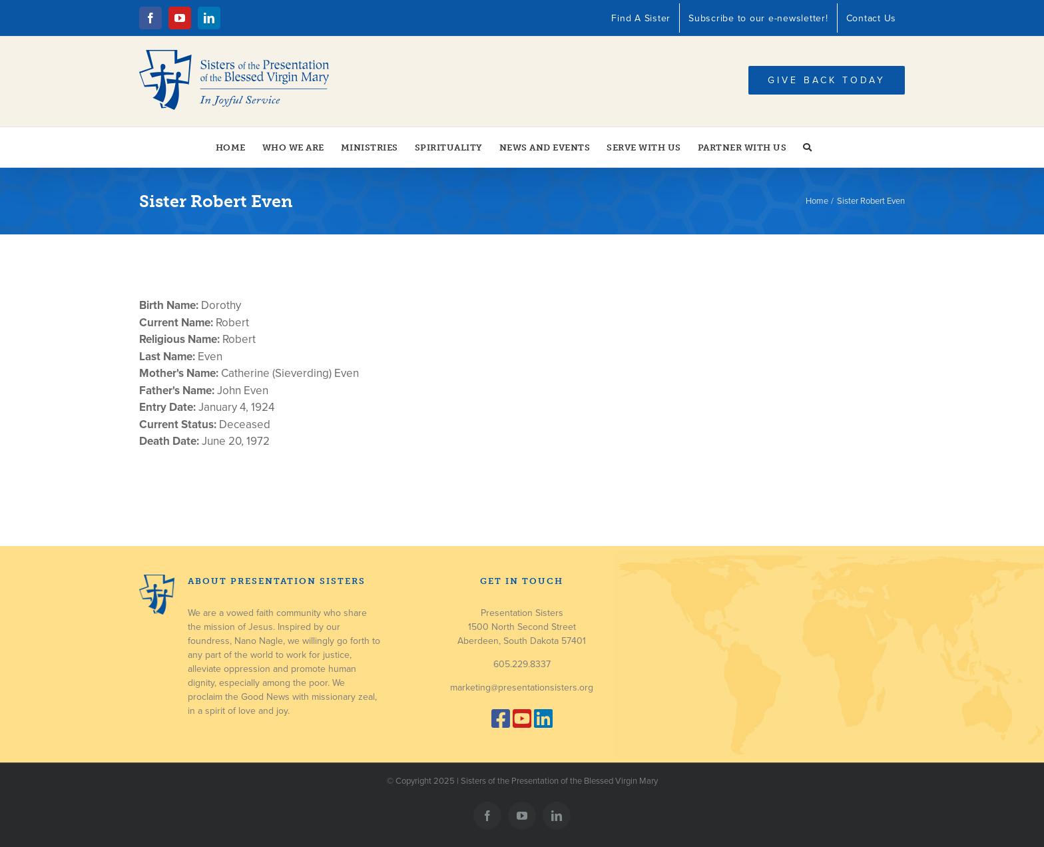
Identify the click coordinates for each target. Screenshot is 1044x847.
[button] (807, 147)
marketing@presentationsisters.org (521, 687)
